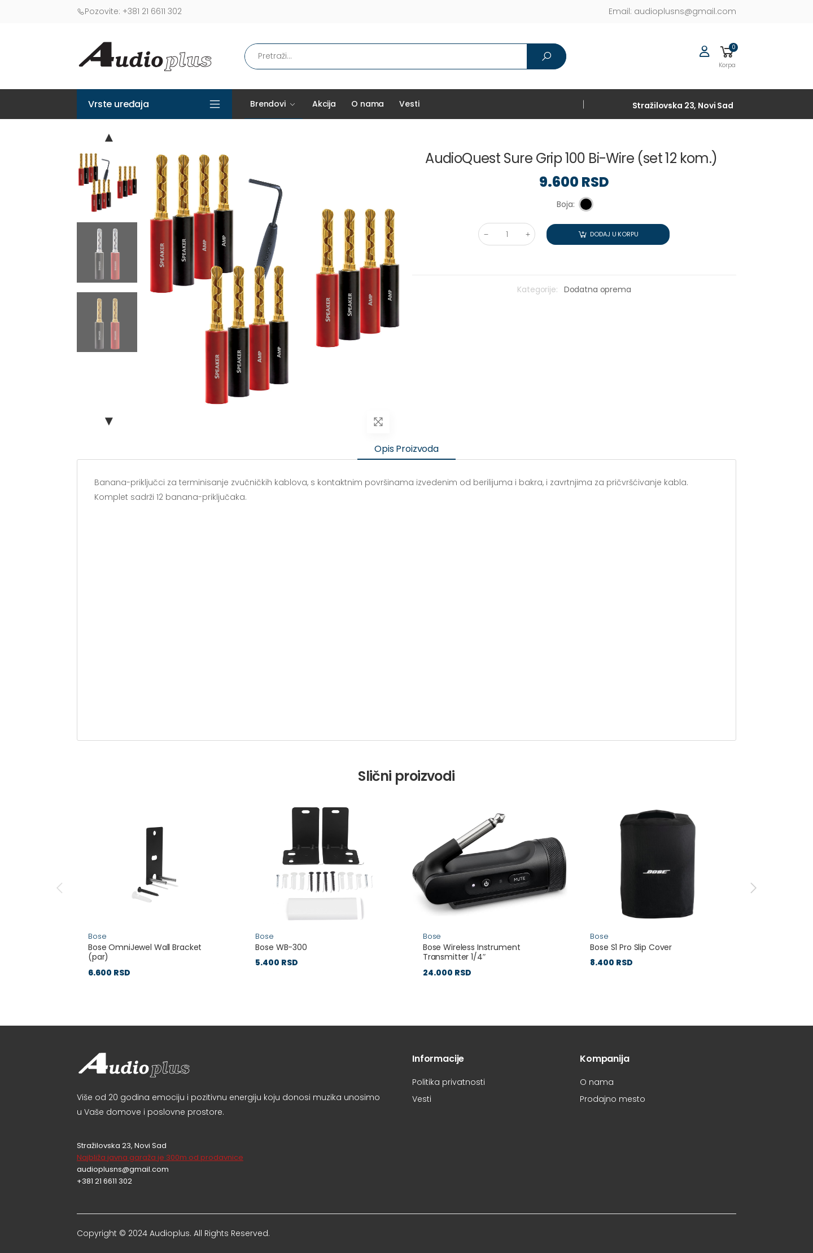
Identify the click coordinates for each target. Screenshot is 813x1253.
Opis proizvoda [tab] (406, 448)
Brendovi (268, 103)
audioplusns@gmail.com (672, 11)
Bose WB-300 (281, 947)
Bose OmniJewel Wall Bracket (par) (145, 952)
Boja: (566, 204)
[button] (727, 56)
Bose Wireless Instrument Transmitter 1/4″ (472, 952)
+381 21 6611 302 (129, 11)
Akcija (324, 103)
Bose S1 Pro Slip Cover (631, 947)
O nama (367, 103)
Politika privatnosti (448, 1082)
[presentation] (60, 888)
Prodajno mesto (612, 1099)
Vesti (409, 103)
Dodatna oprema (597, 289)
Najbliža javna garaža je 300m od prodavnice (160, 1157)
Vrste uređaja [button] (118, 104)
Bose (97, 936)
